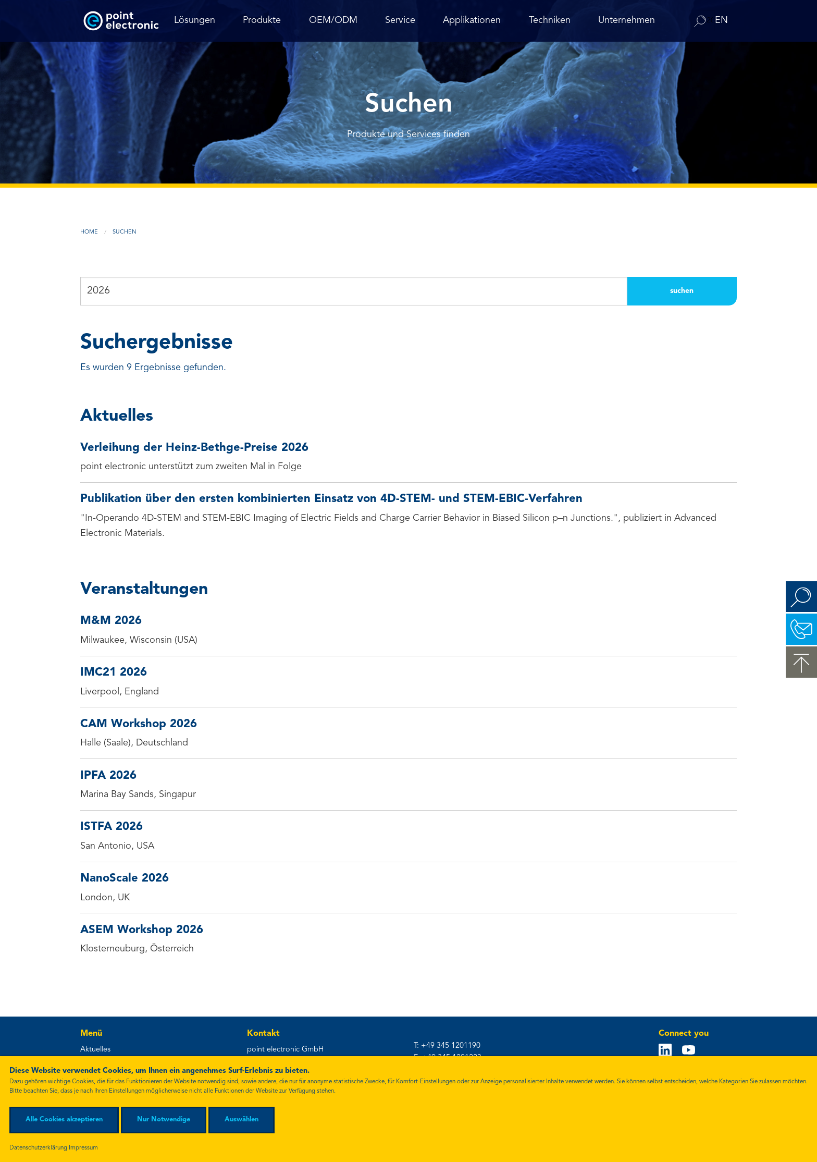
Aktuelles (95, 1050)
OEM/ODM (333, 20)
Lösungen (194, 20)
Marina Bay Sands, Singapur (408, 784)
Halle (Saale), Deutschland (408, 732)
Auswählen (241, 1119)
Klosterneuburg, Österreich (408, 938)
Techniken (550, 20)
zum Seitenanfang (801, 662)
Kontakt (801, 629)
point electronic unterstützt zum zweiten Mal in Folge (408, 456)
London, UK (408, 887)
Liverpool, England (408, 681)
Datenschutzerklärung (38, 1148)
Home (89, 232)
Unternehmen (626, 20)
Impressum (83, 1148)
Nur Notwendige (163, 1119)
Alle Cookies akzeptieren (64, 1119)
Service (400, 20)
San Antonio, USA (408, 835)
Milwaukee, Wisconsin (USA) (408, 629)
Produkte (262, 20)
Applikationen (472, 20)
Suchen (125, 232)
